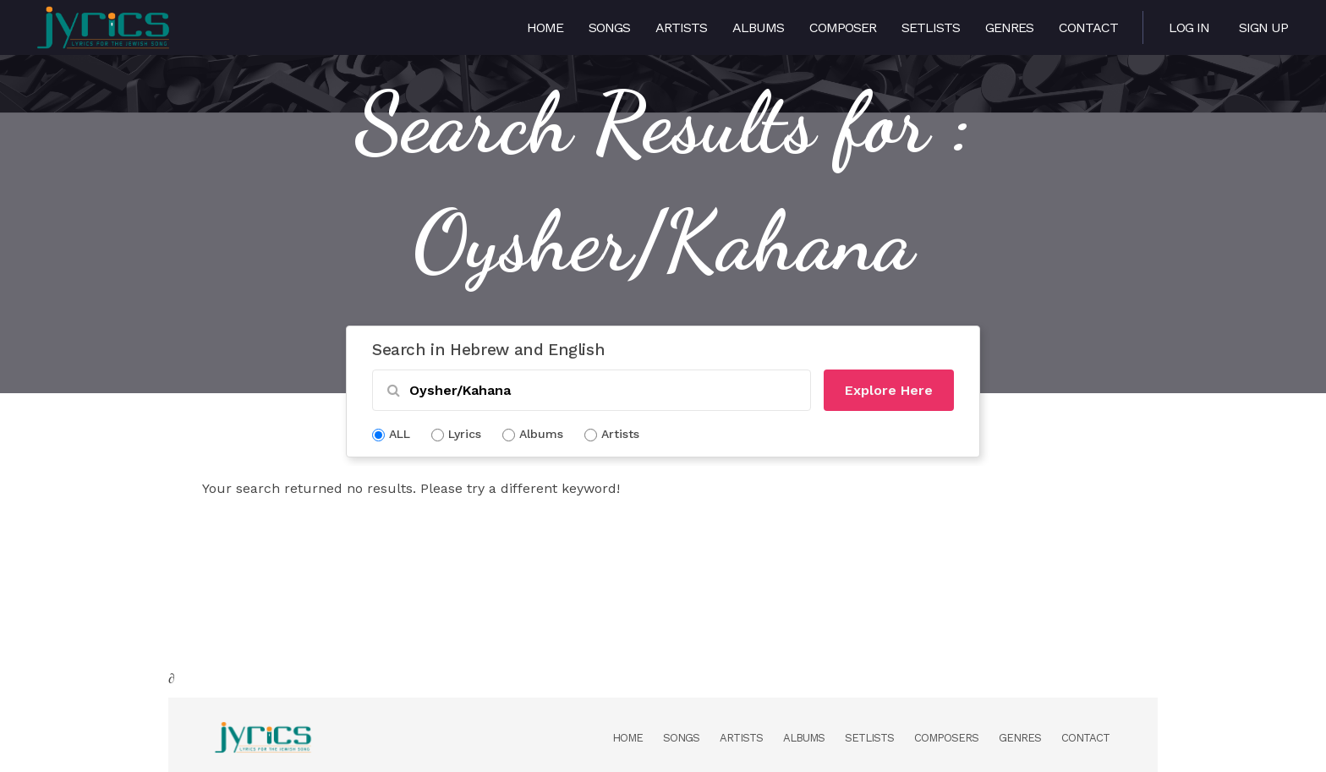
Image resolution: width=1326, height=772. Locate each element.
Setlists (930, 27)
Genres (1009, 27)
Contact (1088, 27)
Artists (681, 27)
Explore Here (889, 390)
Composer (842, 27)
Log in (1189, 27)
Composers (946, 737)
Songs (609, 27)
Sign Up (1263, 27)
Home (545, 27)
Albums (758, 27)
